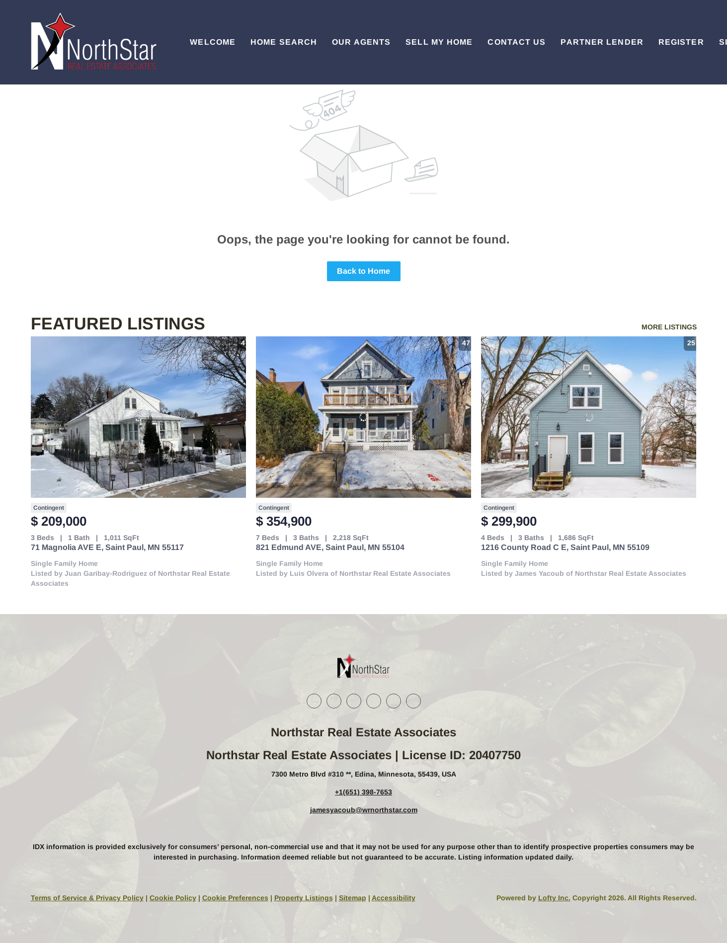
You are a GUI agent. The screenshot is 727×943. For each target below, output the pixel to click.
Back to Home (363, 271)
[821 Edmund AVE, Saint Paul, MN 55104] (363, 417)
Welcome (213, 42)
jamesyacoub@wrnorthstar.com (363, 810)
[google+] (413, 701)
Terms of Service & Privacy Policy (87, 898)
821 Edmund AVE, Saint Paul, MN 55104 (330, 547)
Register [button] (681, 42)
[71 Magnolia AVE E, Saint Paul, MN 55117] (138, 417)
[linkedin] (333, 701)
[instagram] (373, 701)
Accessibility (393, 898)
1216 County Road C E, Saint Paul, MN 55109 (565, 547)
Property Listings (303, 898)
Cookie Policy (173, 898)
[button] (92, 42)
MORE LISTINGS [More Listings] (669, 327)
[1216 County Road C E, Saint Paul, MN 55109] (588, 417)
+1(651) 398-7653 (363, 792)
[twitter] (353, 701)
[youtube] (393, 701)
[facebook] (314, 701)
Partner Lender (602, 42)
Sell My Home (439, 42)
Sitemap (352, 898)
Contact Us (516, 42)
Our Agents (361, 42)
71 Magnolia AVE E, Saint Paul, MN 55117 (107, 547)
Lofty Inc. (554, 898)
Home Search (283, 42)
